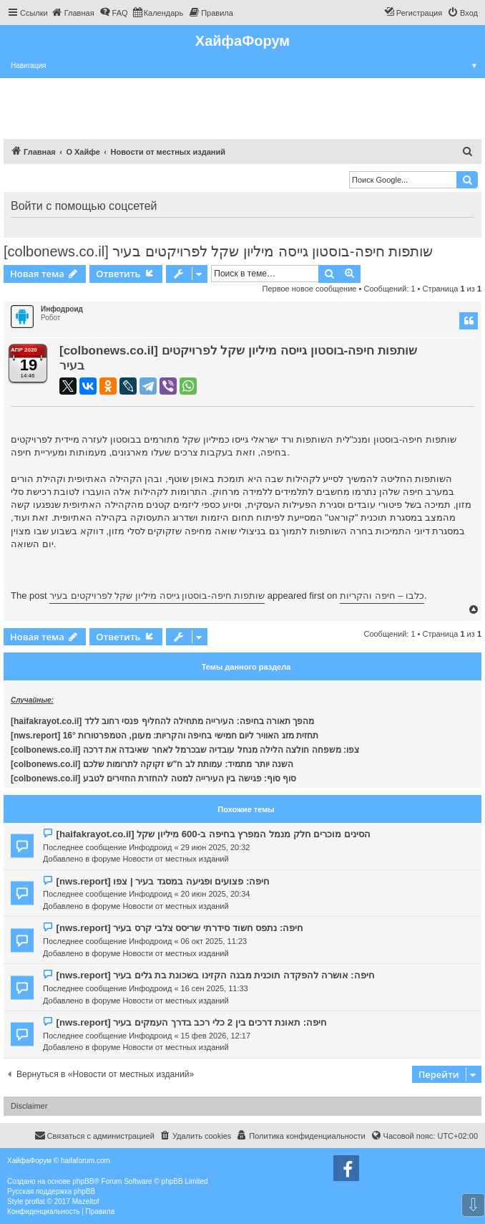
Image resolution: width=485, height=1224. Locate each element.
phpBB (83, 1181)
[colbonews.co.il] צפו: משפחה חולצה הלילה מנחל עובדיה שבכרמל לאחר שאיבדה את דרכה (185, 750)
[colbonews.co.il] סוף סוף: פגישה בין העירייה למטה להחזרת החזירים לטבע (153, 779)
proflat (35, 1201)
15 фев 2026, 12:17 (215, 1035)
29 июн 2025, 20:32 (215, 847)
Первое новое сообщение (310, 288)
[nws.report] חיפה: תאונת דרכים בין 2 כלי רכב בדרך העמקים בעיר (191, 1022)
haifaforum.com (85, 1161)
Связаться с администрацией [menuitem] (94, 1135)
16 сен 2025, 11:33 (214, 988)
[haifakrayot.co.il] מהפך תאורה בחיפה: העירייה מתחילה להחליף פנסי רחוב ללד (162, 721)
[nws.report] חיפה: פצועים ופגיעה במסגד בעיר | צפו (163, 881)
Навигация (248, 65)
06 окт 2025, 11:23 (214, 941)
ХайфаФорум (242, 41)
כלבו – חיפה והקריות (382, 595)
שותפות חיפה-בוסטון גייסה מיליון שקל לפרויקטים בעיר (157, 595)
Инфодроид (62, 309)
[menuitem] (73, 12)
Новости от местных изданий (175, 858)
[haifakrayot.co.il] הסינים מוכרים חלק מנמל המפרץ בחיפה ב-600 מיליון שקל (213, 834)
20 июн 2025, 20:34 (215, 894)
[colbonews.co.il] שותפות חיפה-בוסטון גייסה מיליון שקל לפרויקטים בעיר (218, 251)
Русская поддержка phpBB (51, 1191)
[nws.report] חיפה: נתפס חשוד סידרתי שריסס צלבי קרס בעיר (179, 927)
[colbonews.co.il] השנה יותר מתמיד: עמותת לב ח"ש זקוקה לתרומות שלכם (152, 764)
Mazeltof (85, 1201)
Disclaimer (29, 1106)
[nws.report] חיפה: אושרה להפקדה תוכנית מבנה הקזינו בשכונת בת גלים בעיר (215, 975)
